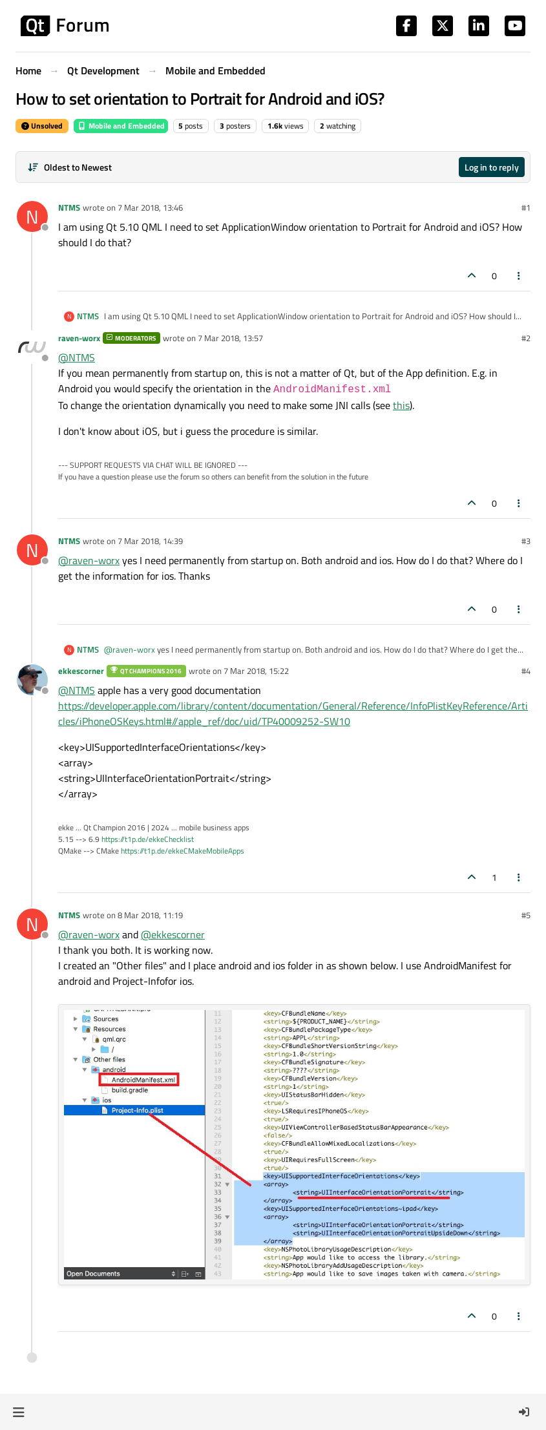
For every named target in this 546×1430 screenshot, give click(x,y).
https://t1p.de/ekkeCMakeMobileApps (182, 851)
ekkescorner (81, 670)
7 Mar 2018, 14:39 (150, 540)
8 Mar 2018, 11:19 (150, 915)
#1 (525, 207)
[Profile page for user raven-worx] (32, 347)
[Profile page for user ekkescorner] (32, 679)
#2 (525, 337)
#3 (525, 540)
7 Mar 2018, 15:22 (256, 670)
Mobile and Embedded (121, 126)
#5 (525, 915)
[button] (18, 1412)
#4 (525, 670)
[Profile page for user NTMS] (32, 216)
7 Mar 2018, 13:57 (230, 337)
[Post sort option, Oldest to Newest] (69, 167)
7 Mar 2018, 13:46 (150, 207)
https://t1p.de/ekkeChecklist (147, 839)
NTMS (69, 207)
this (401, 405)
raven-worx (79, 337)
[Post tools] (519, 276)
